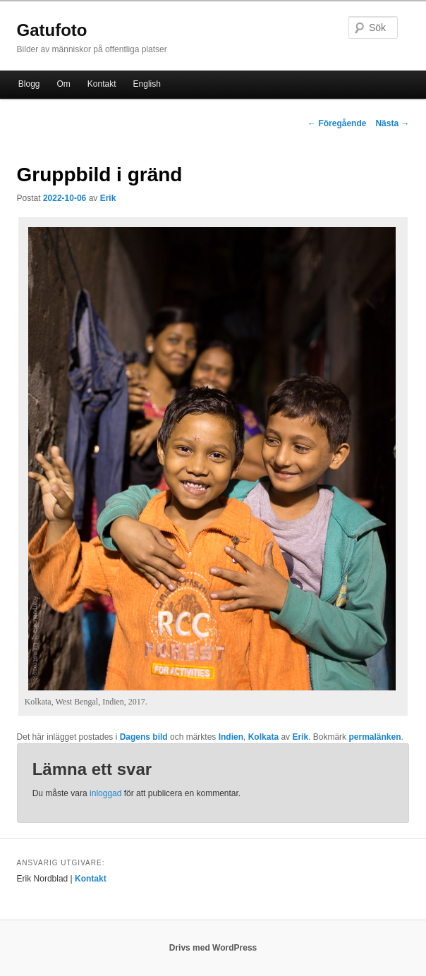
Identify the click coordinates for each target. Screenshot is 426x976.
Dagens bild (144, 737)
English (147, 84)
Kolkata (263, 737)
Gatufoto (52, 29)
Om (64, 84)
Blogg (29, 84)
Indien (231, 737)
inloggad (105, 793)
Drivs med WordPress (213, 948)
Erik (108, 198)
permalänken (374, 737)
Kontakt (101, 84)
